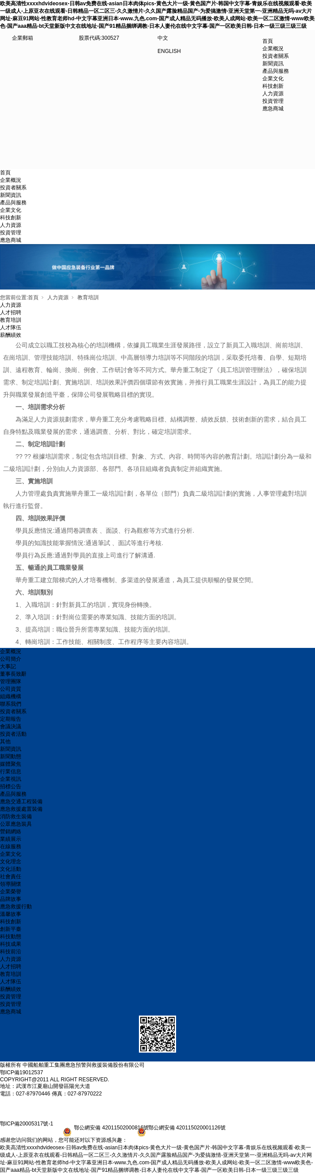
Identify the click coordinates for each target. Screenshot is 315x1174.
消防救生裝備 (16, 816)
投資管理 (10, 233)
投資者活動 (13, 734)
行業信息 (10, 771)
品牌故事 (10, 899)
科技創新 (10, 217)
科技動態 (10, 936)
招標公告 (10, 786)
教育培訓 (88, 297)
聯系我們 (10, 704)
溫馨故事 (10, 914)
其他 (5, 741)
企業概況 (10, 180)
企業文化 (10, 210)
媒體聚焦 (10, 764)
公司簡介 (10, 659)
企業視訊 (10, 779)
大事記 (8, 666)
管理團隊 (10, 681)
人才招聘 (10, 312)
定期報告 (10, 719)
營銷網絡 (10, 831)
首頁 (267, 41)
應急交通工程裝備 (21, 801)
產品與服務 (13, 202)
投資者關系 (13, 187)
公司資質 (10, 689)
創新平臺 (10, 929)
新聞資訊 (10, 195)
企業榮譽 (10, 891)
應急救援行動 (16, 906)
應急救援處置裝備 (21, 809)
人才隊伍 (10, 327)
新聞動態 (10, 756)
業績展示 (10, 839)
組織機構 (10, 696)
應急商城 (10, 240)
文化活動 (10, 869)
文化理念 (10, 861)
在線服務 (10, 846)
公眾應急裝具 (16, 824)
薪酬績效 (10, 335)
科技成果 (10, 944)
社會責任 (10, 876)
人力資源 (10, 225)
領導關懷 (10, 884)
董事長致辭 (13, 674)
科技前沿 (10, 951)
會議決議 (10, 726)
